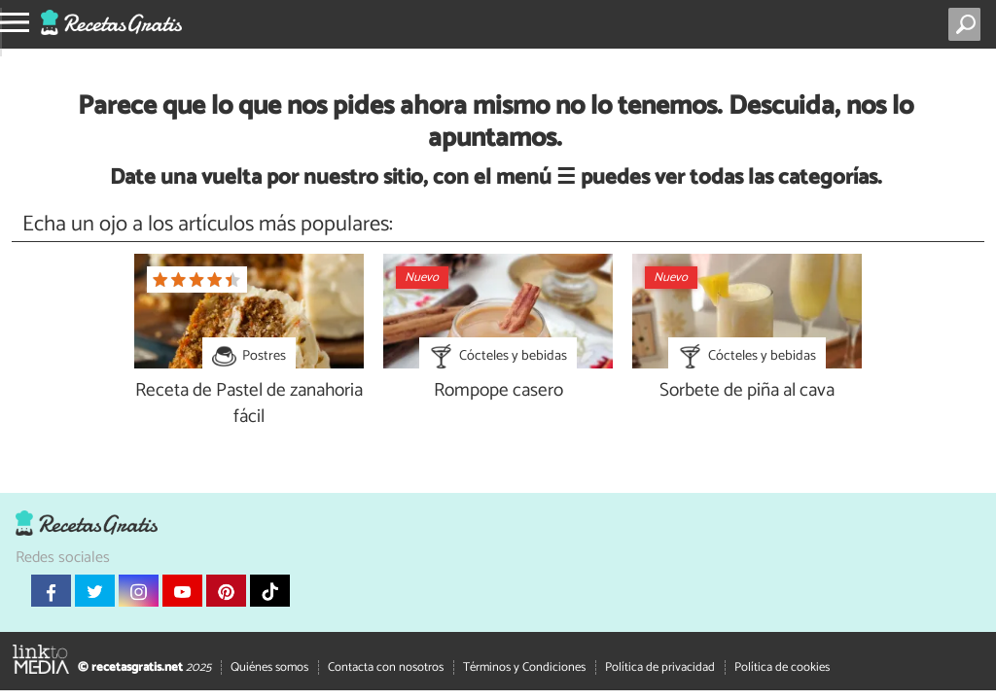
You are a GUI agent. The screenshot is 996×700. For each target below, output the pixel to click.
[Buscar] (968, 24)
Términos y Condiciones (524, 666)
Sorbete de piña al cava (747, 391)
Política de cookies (782, 666)
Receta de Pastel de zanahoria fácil (249, 404)
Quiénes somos (269, 666)
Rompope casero (498, 391)
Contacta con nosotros (386, 666)
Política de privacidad (660, 666)
